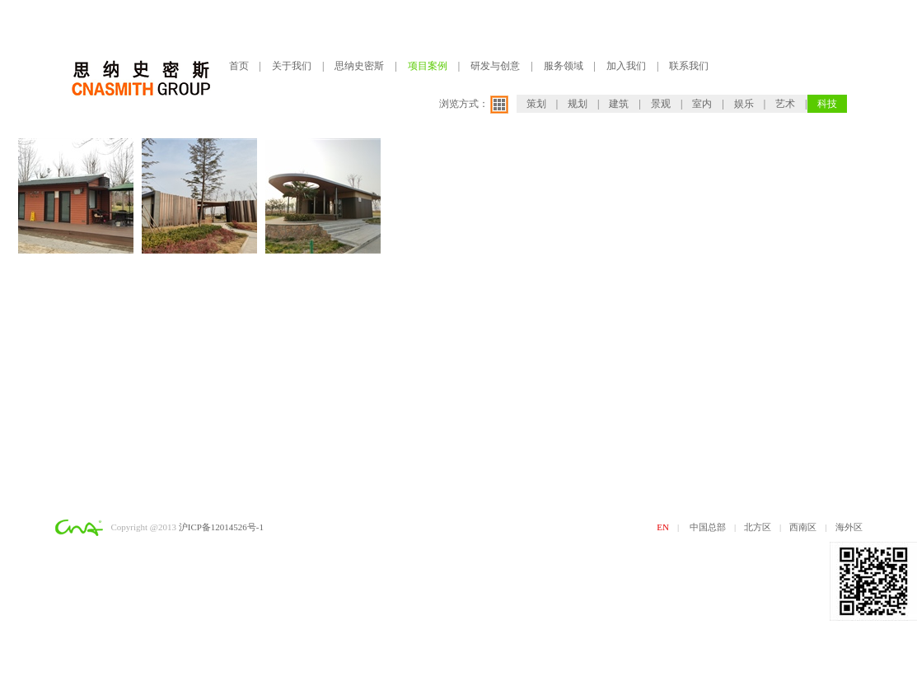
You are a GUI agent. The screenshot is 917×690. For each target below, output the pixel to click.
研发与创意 (495, 66)
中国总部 (708, 527)
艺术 (785, 104)
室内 (702, 104)
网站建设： (78, 547)
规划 (577, 104)
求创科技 (119, 547)
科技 (827, 104)
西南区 (802, 527)
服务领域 (563, 66)
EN (663, 527)
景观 (661, 104)
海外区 (849, 527)
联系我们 (689, 66)
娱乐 (744, 104)
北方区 (757, 527)
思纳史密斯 (359, 66)
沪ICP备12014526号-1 (221, 527)
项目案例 (427, 66)
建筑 (619, 104)
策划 (536, 104)
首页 (239, 66)
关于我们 (291, 66)
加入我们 (626, 66)
